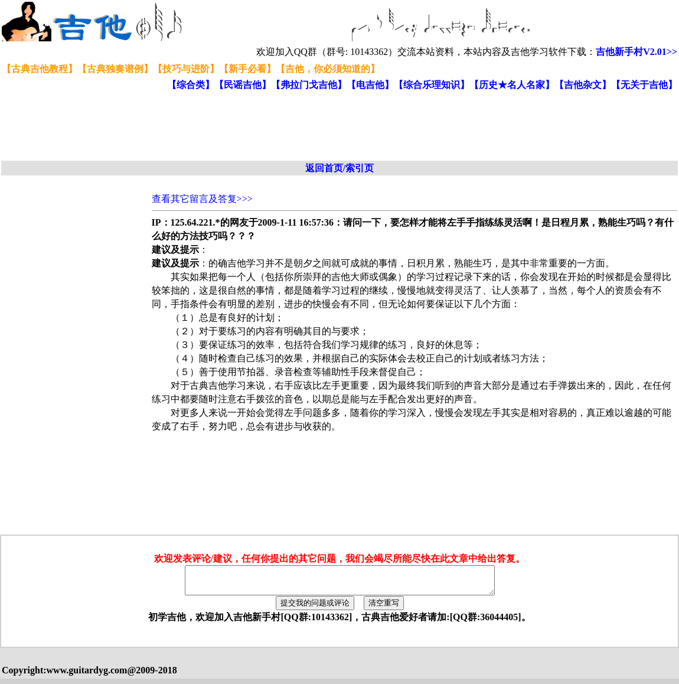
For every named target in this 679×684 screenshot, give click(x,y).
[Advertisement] (288, 126)
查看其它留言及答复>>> (202, 199)
